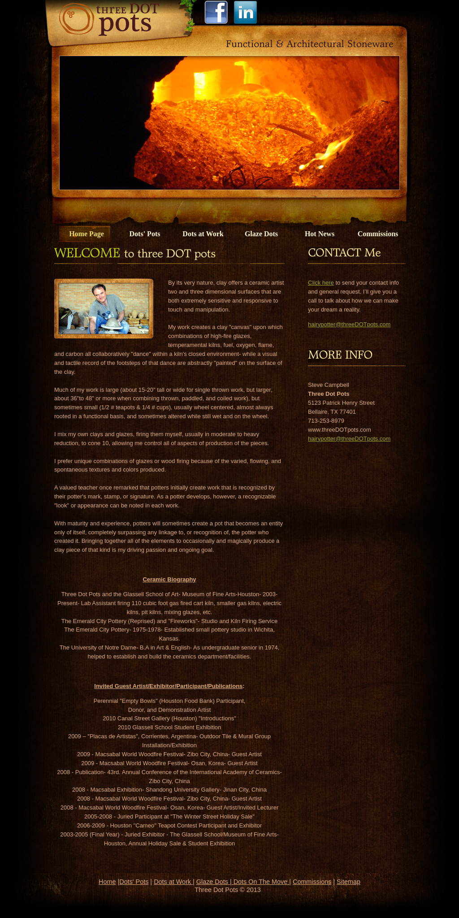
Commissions (378, 234)
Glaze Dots (261, 234)
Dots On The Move (261, 881)
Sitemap (348, 881)
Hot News (319, 234)
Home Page (86, 234)
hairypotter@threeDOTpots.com (349, 324)
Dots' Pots (145, 234)
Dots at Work (202, 234)
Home (107, 881)
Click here (321, 282)
